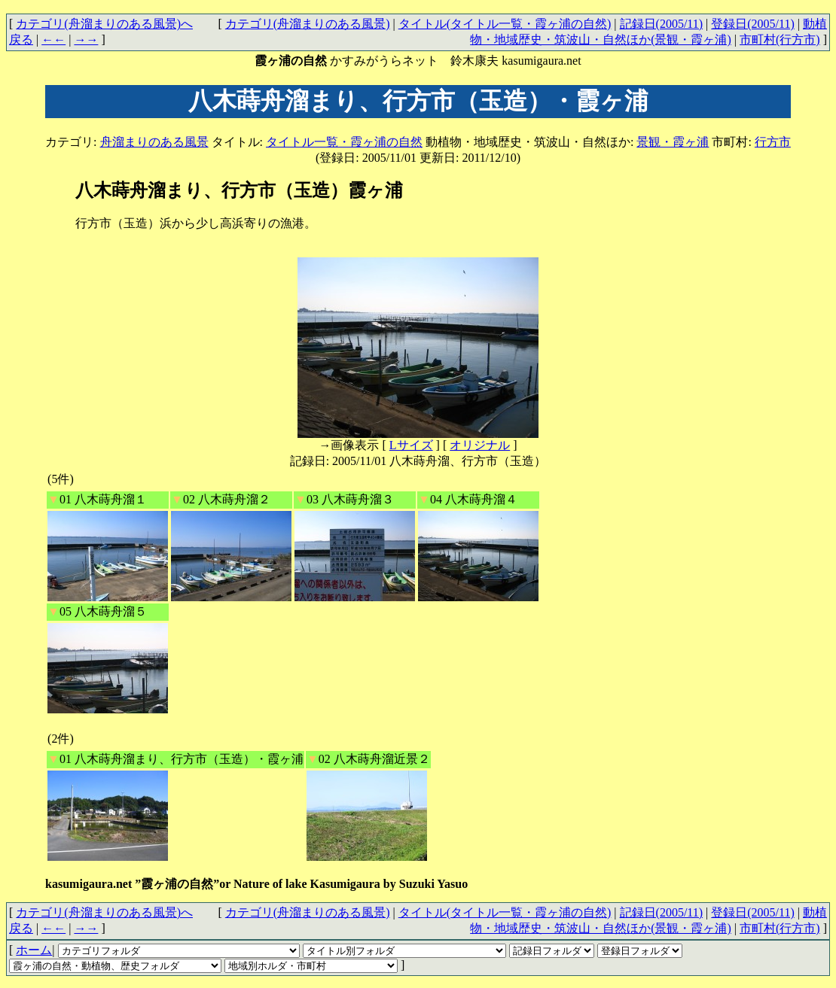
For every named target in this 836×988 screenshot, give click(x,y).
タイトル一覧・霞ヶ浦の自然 (344, 141)
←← (53, 39)
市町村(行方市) (780, 39)
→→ (86, 39)
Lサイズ (411, 445)
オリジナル (480, 445)
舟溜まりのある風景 (154, 141)
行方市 (773, 141)
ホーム (34, 950)
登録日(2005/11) (753, 23)
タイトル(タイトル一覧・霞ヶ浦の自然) (505, 23)
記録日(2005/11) (661, 23)
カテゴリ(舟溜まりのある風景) (307, 23)
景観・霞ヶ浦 (672, 141)
